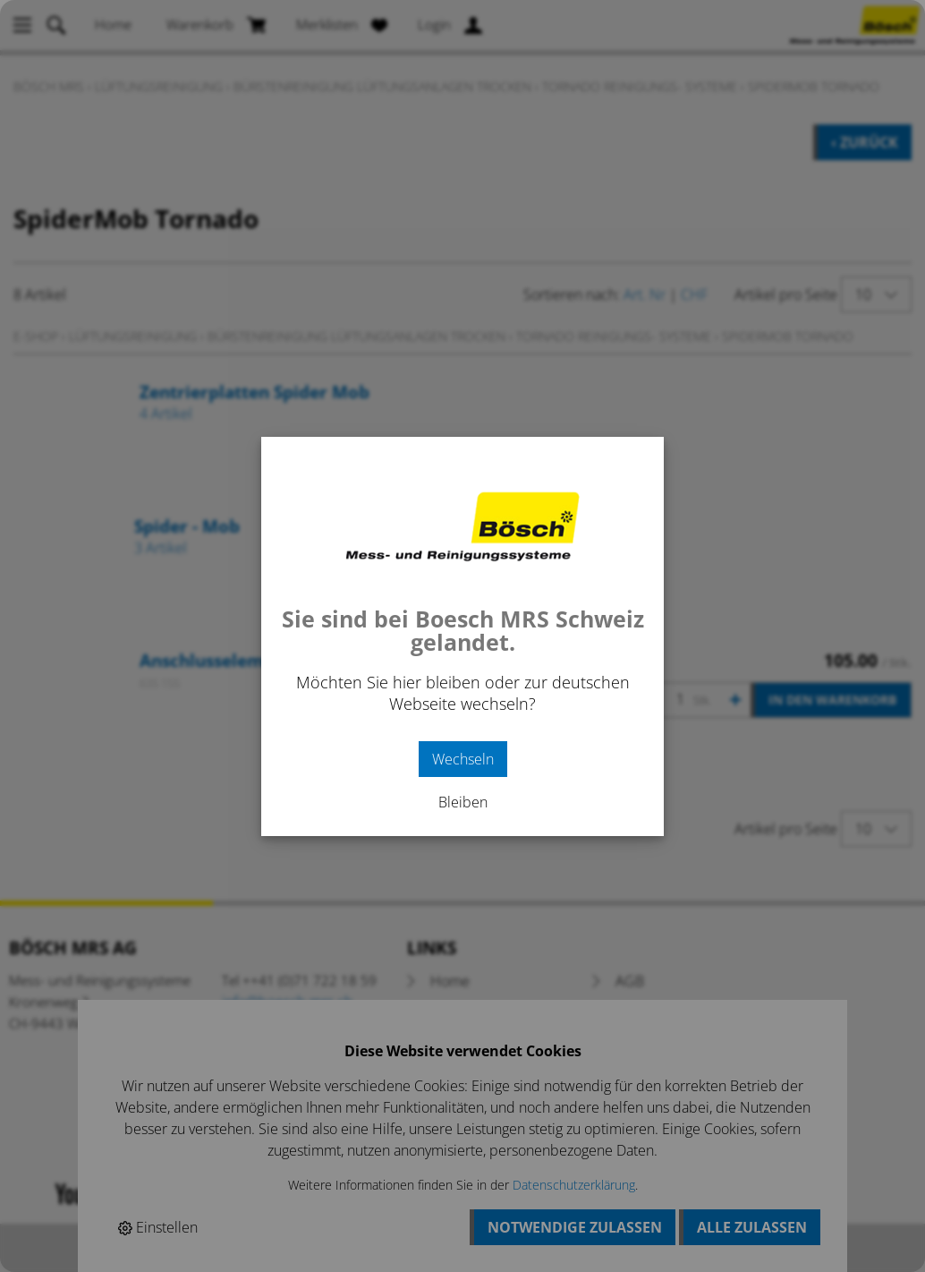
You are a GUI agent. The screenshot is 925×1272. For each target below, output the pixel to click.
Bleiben (463, 802)
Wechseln (463, 759)
